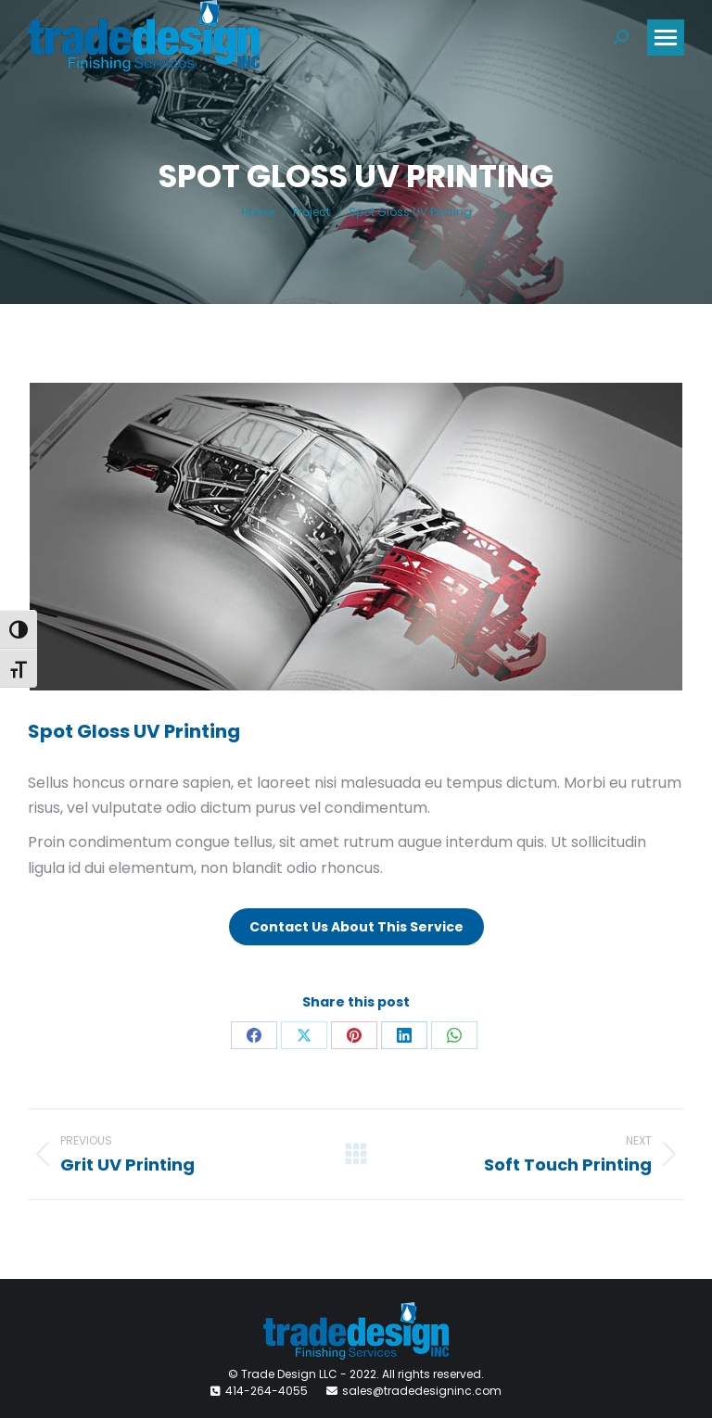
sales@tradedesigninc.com (422, 1391)
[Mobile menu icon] (665, 37)
